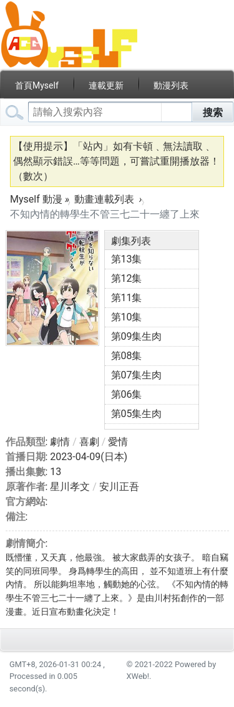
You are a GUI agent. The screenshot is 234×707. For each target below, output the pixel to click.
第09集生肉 (136, 336)
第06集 (126, 394)
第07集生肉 (136, 375)
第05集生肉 (136, 414)
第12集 (126, 278)
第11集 (126, 298)
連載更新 (106, 85)
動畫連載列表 (104, 199)
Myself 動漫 (36, 199)
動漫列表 (171, 85)
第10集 (126, 317)
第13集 (126, 259)
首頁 (37, 85)
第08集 (126, 356)
